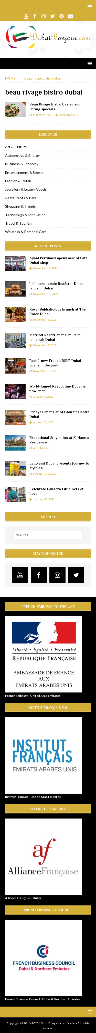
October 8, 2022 (43, 396)
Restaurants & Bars (20, 198)
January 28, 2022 (44, 499)
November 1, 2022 (44, 371)
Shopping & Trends (20, 206)
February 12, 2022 (44, 473)
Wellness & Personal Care (26, 231)
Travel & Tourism (18, 223)
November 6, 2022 (44, 319)
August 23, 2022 (43, 422)
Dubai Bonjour (68, 114)
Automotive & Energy (22, 155)
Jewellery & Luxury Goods (26, 189)
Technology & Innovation (25, 215)
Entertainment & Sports (24, 172)
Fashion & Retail (18, 181)
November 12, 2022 (45, 268)
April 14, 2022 (41, 448)
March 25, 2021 (42, 114)
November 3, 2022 (44, 345)
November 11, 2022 (45, 294)
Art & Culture (16, 147)
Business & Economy (21, 164)
